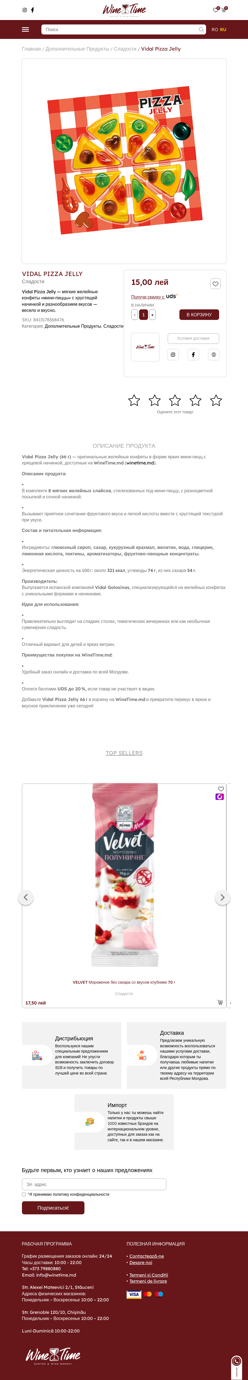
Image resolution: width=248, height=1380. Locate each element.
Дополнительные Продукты (77, 49)
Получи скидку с (154, 297)
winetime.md (140, 463)
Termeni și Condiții (148, 1275)
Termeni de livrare (148, 1281)
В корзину (199, 314)
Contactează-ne (146, 1256)
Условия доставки (193, 338)
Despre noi (140, 1262)
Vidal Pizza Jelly (161, 49)
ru (223, 29)
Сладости (125, 49)
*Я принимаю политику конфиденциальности (68, 1194)
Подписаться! (53, 1208)
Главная (31, 49)
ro (215, 29)
